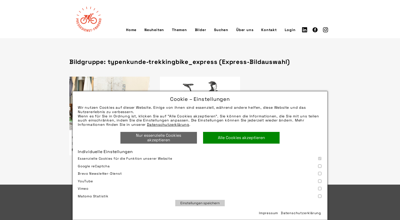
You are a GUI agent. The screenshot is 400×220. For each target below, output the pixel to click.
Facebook (315, 29)
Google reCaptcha (199, 166)
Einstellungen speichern (200, 203)
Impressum (268, 213)
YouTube (199, 181)
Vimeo (199, 188)
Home (131, 30)
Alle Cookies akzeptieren (241, 137)
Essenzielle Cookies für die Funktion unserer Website (199, 158)
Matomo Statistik (199, 196)
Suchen (221, 30)
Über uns (244, 30)
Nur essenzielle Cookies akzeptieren (158, 138)
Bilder (200, 30)
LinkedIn (304, 29)
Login (290, 30)
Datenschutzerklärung (168, 124)
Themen (179, 30)
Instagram (325, 29)
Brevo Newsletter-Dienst (199, 173)
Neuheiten (154, 30)
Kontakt (269, 30)
